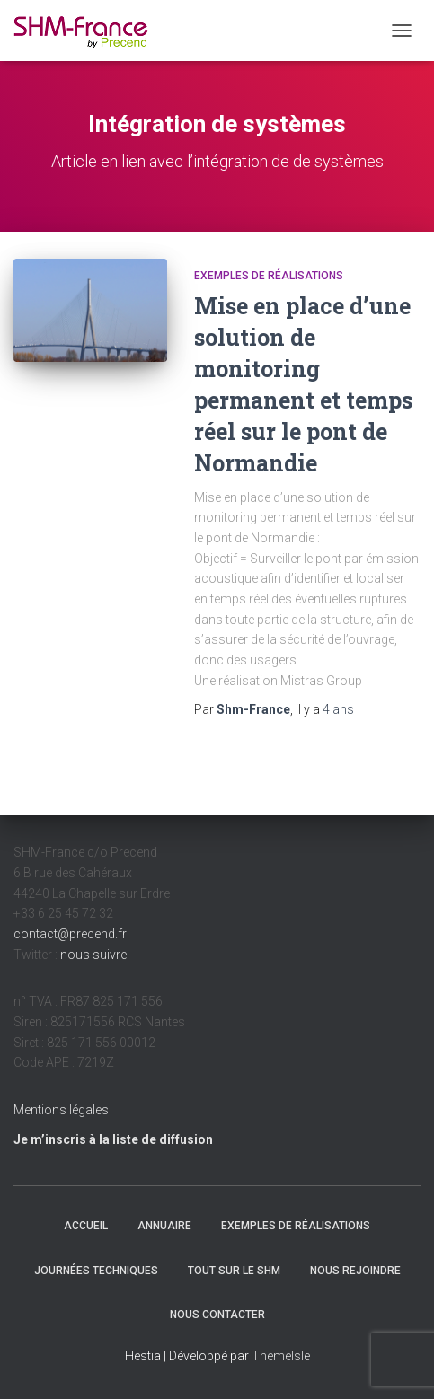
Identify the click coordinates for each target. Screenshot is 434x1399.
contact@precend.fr (70, 934)
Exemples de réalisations (268, 275)
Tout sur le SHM (234, 1270)
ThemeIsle (281, 1356)
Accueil (86, 1225)
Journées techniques (96, 1270)
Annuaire (164, 1225)
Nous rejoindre (355, 1270)
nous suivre (93, 954)
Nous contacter (217, 1314)
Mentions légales (61, 1110)
